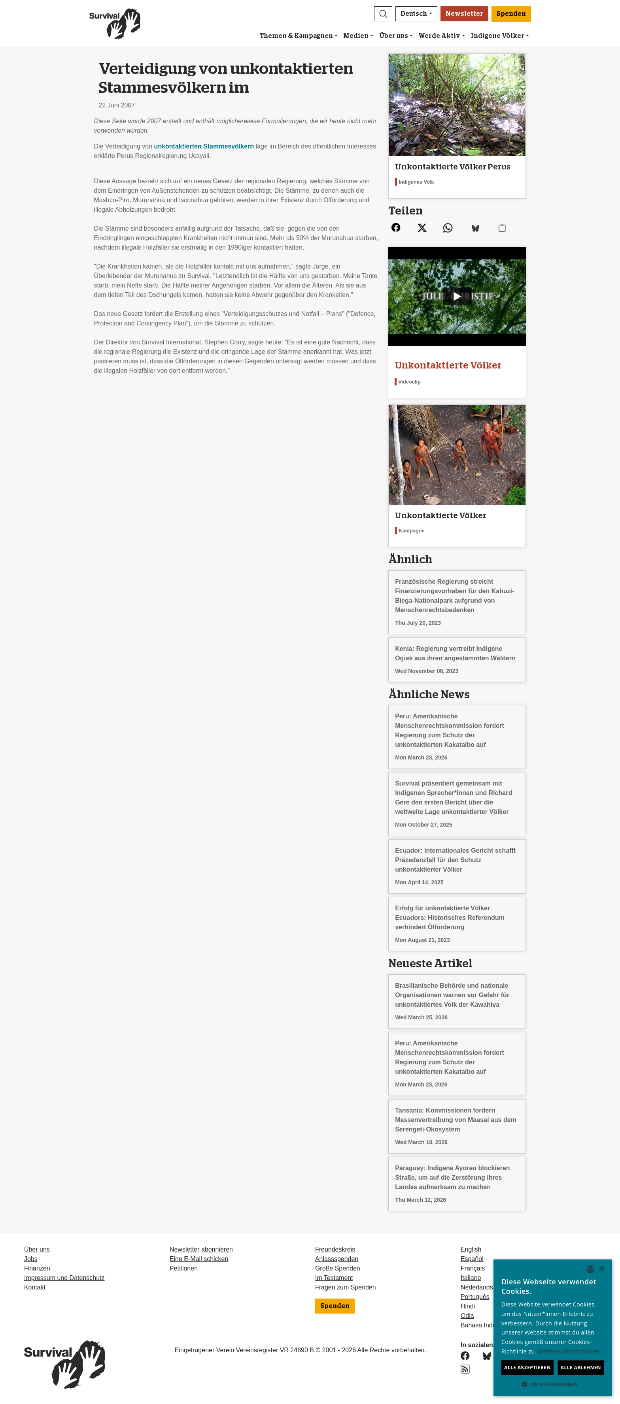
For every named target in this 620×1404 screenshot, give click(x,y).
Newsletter (464, 14)
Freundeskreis (335, 1249)
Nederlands (477, 1287)
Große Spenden (337, 1268)
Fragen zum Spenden (345, 1287)
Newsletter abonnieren (201, 1249)
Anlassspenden (336, 1259)
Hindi (468, 1306)
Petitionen (184, 1268)
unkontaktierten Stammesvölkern (205, 146)
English (471, 1249)
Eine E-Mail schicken (199, 1259)
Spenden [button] (511, 14)
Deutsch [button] (414, 14)
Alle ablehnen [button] (581, 1367)
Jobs (31, 1259)
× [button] (601, 1269)
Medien (356, 36)
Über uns (393, 36)
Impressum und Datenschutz (64, 1277)
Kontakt (34, 1287)
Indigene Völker (497, 36)
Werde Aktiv (439, 36)
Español (472, 1259)
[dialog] (552, 1327)
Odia (467, 1315)
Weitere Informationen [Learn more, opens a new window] (569, 1351)
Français (473, 1268)
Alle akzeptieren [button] (527, 1367)
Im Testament (334, 1277)
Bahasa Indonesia (486, 1325)
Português (475, 1296)
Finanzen (37, 1268)
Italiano (471, 1277)
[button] (383, 13)
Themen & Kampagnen (296, 36)
